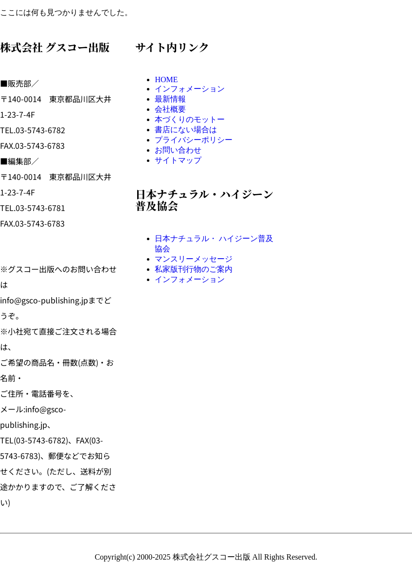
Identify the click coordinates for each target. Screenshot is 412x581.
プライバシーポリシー (194, 140)
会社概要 (170, 109)
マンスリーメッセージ (194, 259)
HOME (166, 79)
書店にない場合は (186, 129)
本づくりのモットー (190, 119)
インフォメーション (190, 89)
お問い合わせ (178, 150)
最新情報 (170, 99)
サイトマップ (178, 160)
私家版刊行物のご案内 (194, 269)
